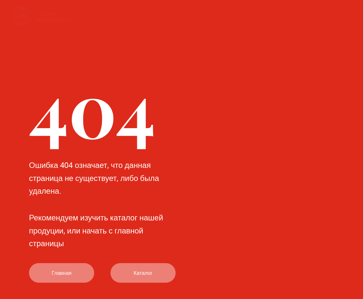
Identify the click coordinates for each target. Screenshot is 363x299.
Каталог (143, 273)
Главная (62, 273)
